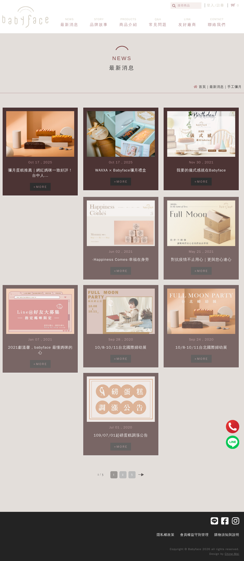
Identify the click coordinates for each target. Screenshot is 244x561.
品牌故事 (99, 22)
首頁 (202, 87)
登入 (211, 5)
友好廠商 (187, 22)
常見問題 (158, 22)
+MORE (40, 187)
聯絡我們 (217, 22)
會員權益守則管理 (194, 535)
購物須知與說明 (226, 535)
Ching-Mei (232, 554)
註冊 (220, 5)
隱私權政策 (166, 535)
